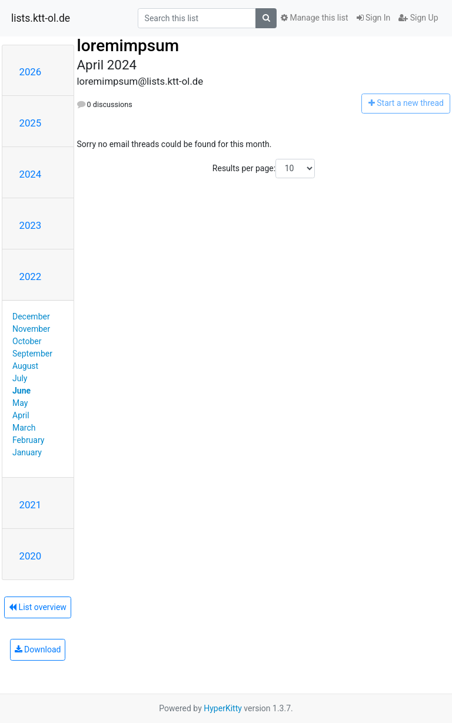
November (31, 329)
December (31, 316)
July (19, 378)
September (32, 353)
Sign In (374, 17)
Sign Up (418, 17)
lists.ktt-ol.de (40, 18)
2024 (30, 174)
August (25, 366)
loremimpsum (128, 45)
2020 (30, 556)
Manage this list (314, 17)
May (20, 403)
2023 (30, 225)
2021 (30, 505)
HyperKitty (223, 708)
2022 (30, 276)
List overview (38, 607)
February (28, 440)
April (20, 415)
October (26, 341)
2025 (30, 123)
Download (38, 649)
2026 (30, 72)
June (21, 390)
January (27, 452)
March (24, 427)
